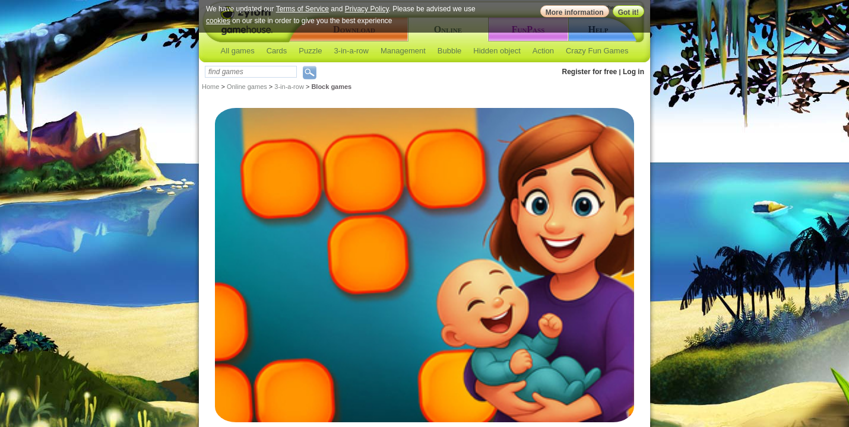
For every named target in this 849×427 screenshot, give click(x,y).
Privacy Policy (367, 9)
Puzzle (310, 50)
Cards (277, 50)
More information (575, 12)
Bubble (449, 50)
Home (210, 86)
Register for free (589, 72)
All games (238, 50)
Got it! (628, 12)
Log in (633, 72)
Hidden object (497, 50)
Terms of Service (302, 9)
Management (403, 50)
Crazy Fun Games (597, 50)
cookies (218, 21)
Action (543, 50)
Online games (247, 86)
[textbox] (251, 72)
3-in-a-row (351, 50)
